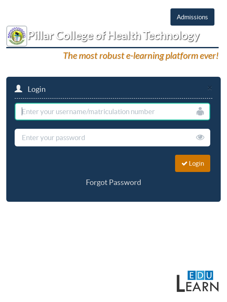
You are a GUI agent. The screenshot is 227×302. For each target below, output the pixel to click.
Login (192, 163)
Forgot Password (113, 182)
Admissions (192, 17)
